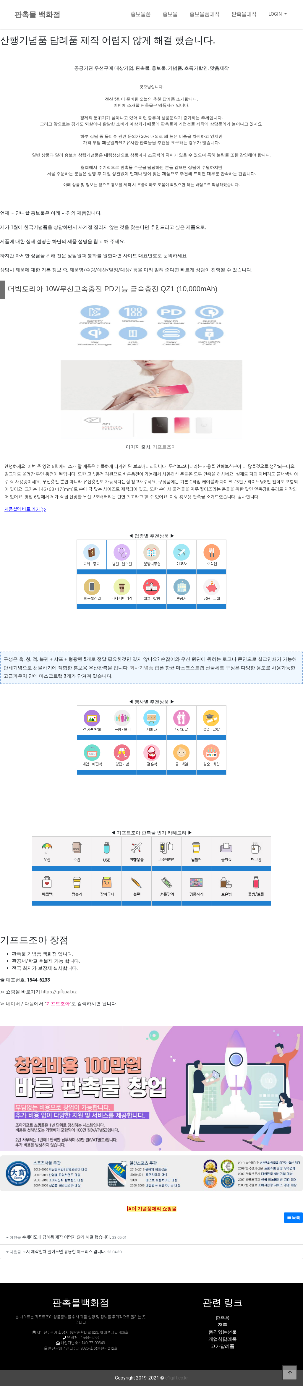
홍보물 (170, 15)
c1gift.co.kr (176, 1378)
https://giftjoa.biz (59, 992)
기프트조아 (164, 447)
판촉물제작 (244, 15)
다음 (29, 1003)
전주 (222, 1325)
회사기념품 (141, 668)
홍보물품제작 (204, 15)
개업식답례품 (222, 1339)
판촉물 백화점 (37, 14)
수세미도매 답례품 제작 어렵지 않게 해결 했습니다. (66, 1237)
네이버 (13, 1003)
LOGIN (275, 14)
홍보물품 (141, 15)
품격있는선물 (222, 1332)
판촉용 (222, 1318)
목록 (293, 1217)
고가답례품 (222, 1346)
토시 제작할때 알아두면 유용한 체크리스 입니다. (64, 1251)
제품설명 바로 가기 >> (25, 509)
